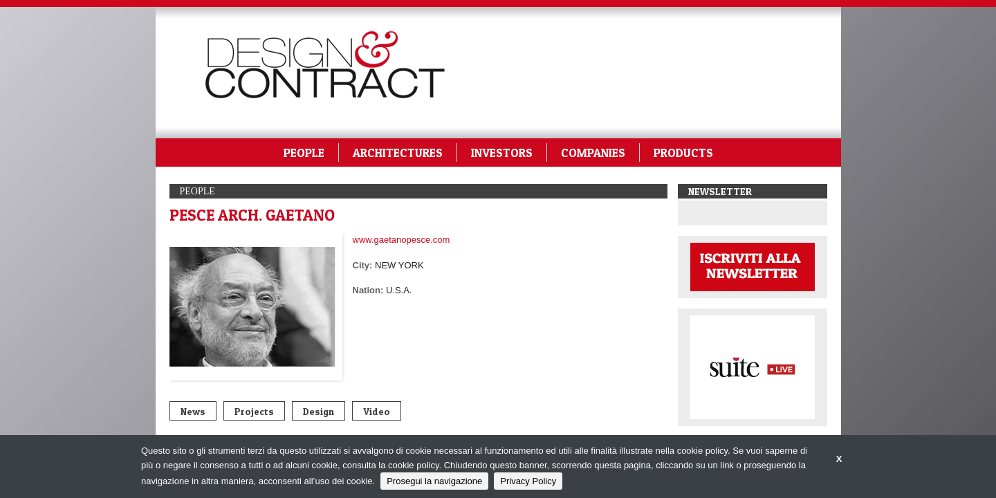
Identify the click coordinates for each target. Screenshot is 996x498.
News (193, 411)
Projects (254, 411)
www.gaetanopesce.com (401, 239)
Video (376, 411)
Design (318, 411)
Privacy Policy (528, 481)
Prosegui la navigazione (434, 481)
